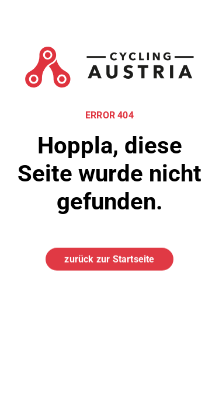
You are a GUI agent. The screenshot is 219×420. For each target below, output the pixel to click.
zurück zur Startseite (109, 258)
